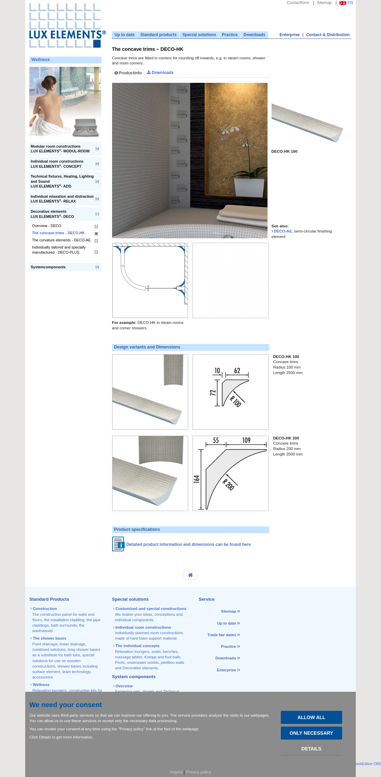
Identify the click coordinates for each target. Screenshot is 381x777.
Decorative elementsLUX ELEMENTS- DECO (52, 214)
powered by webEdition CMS (359, 764)
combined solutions (49, 649)
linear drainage (72, 644)
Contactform (298, 2)
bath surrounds (64, 625)
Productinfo (128, 73)
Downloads (254, 34)
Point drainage (44, 644)
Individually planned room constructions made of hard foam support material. (148, 633)
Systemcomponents (48, 267)
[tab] (278, 76)
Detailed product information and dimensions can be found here (188, 544)
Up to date (125, 34)
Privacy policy (198, 772)
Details (311, 748)
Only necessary (311, 733)
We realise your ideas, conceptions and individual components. (150, 614)
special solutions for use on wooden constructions (63, 660)
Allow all (311, 717)
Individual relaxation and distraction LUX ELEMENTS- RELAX (62, 199)
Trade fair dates (221, 635)
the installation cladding (64, 620)
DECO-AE (283, 231)
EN (346, 2)
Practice (230, 34)
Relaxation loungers (49, 690)
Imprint (176, 772)
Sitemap (324, 2)
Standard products (158, 34)
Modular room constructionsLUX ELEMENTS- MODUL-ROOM (60, 148)
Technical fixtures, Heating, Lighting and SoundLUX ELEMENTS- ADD (62, 181)
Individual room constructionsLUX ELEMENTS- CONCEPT (57, 163)
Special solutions (199, 34)
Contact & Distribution (328, 34)
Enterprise (289, 34)
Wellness (40, 59)
